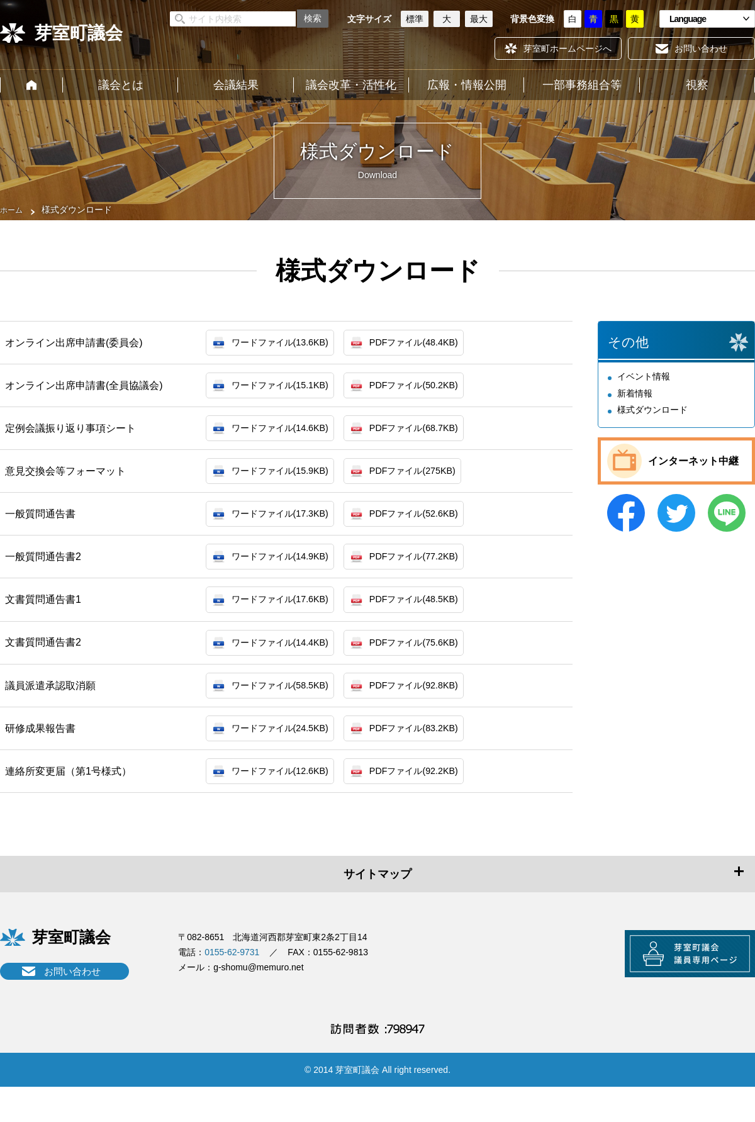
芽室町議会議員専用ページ (676, 986)
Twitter (676, 513)
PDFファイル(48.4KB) (433, 344)
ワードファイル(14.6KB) (287, 434)
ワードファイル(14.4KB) (287, 661)
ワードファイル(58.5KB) (287, 707)
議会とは (120, 85)
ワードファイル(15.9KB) (287, 480)
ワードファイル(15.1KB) (287, 389)
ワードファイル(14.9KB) (287, 571)
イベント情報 (643, 376)
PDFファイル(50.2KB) (433, 389)
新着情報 (634, 393)
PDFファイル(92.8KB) (433, 707)
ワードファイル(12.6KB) (287, 798)
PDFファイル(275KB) (431, 480)
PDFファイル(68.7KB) (433, 434)
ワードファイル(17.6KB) (287, 616)
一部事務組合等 (582, 85)
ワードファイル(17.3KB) (287, 525)
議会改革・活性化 (351, 85)
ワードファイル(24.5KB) (287, 753)
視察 (697, 85)
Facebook (626, 513)
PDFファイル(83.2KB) (433, 753)
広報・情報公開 (466, 85)
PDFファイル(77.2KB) (433, 571)
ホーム (31, 85)
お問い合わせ (72, 999)
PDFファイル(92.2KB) (433, 798)
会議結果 (236, 85)
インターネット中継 (693, 461)
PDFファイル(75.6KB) (433, 661)
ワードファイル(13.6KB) (287, 344)
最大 (479, 19)
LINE (727, 513)
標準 (414, 19)
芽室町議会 (79, 33)
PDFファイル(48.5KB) (433, 616)
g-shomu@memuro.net (258, 995)
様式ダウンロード (652, 410)
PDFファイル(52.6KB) (433, 525)
